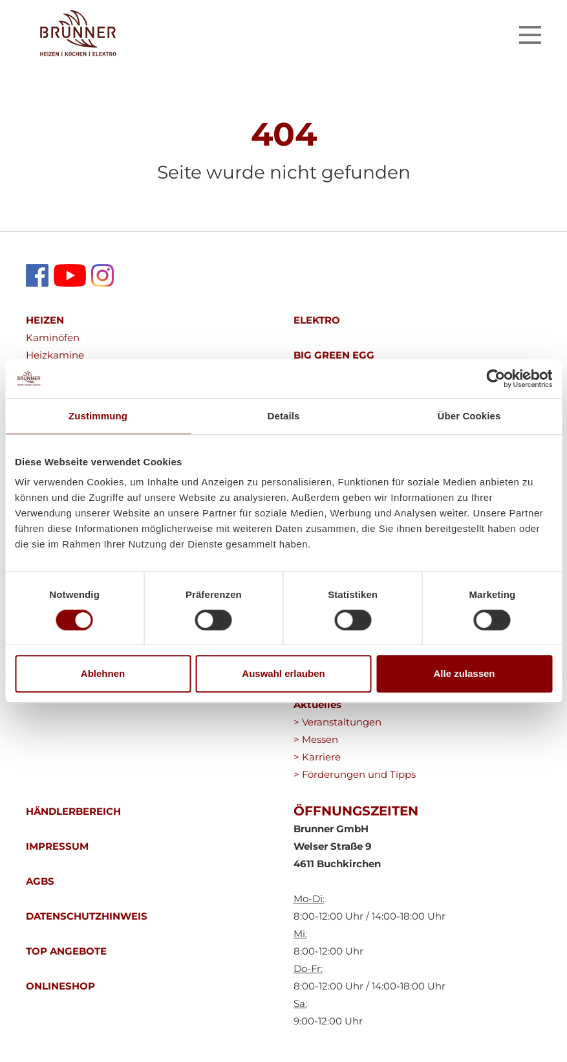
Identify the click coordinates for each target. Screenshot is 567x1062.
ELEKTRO (317, 320)
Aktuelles (317, 704)
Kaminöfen (53, 337)
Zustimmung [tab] (98, 415)
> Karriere (317, 757)
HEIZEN (45, 320)
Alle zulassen (464, 673)
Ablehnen (103, 673)
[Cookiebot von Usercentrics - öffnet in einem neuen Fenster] (495, 378)
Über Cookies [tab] (469, 415)
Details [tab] (284, 415)
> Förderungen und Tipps (355, 774)
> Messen (316, 739)
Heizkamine (55, 355)
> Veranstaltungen (337, 722)
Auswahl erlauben (283, 673)
